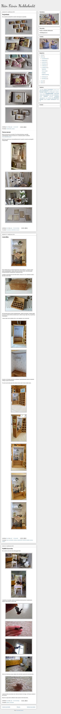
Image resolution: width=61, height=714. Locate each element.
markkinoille (8, 128)
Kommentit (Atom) (19, 710)
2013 (42, 82)
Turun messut (6, 132)
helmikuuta (44, 76)
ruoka (47, 98)
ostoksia (15, 540)
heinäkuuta (44, 64)
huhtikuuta (44, 65)
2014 (42, 81)
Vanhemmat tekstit (31, 707)
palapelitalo (51, 96)
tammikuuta (44, 78)
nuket (50, 95)
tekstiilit (27, 540)
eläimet (7, 702)
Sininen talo (50, 98)
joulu (40, 91)
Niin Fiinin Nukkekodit (18, 5)
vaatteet (3, 541)
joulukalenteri (45, 91)
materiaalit (12, 702)
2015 (42, 56)
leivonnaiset (52, 92)
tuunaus (31, 540)
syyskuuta (44, 62)
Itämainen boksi (56, 89)
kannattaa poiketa (43, 92)
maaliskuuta (44, 67)
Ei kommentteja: (16, 228)
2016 (42, 55)
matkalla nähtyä (42, 95)
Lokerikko (5, 237)
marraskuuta (44, 58)
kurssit (49, 92)
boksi (7, 540)
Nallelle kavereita (7, 548)
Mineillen (47, 95)
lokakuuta (44, 60)
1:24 (40, 89)
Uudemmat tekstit (6, 707)
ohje (52, 95)
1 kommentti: (15, 126)
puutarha (57, 96)
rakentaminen (19, 540)
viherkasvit (53, 99)
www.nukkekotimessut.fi (6, 136)
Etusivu (18, 707)
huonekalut (8, 229)
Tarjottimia (5, 14)
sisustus (13, 128)
